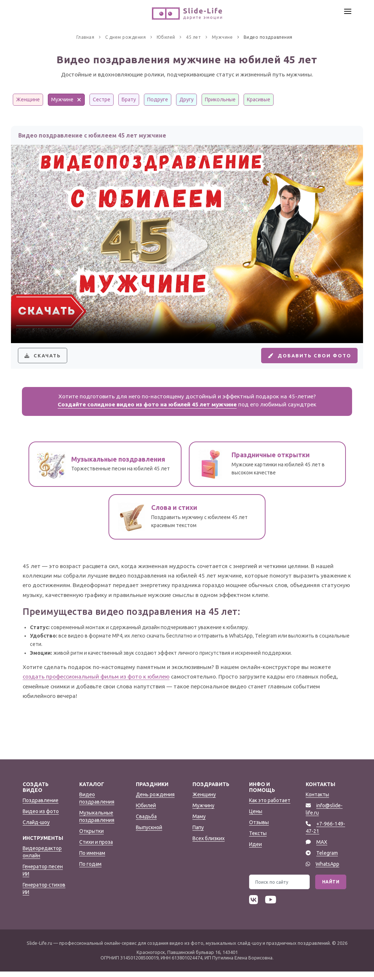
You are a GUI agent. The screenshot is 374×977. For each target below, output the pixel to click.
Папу (198, 833)
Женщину (204, 800)
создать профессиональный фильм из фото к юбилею (96, 682)
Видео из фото (41, 817)
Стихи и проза (96, 847)
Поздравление (40, 806)
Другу (186, 99)
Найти (331, 887)
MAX (321, 847)
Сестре (101, 99)
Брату (129, 99)
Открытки (91, 836)
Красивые (258, 99)
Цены (255, 817)
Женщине (28, 99)
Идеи (255, 850)
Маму (199, 822)
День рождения (155, 800)
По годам (90, 869)
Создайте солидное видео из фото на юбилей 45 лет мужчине (147, 410)
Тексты (258, 839)
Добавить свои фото (305, 358)
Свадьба (146, 822)
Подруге (157, 99)
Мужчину (203, 811)
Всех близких (208, 844)
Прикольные (220, 99)
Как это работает (269, 806)
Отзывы (259, 828)
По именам (92, 858)
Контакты (317, 800)
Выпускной (149, 833)
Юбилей (146, 811)
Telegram (327, 858)
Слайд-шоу (36, 828)
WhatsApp (327, 869)
